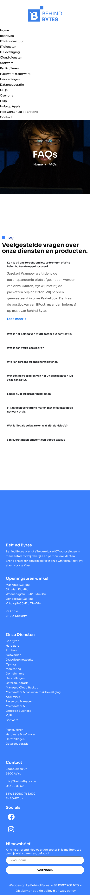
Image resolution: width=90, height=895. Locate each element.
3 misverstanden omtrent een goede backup (35, 438)
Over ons (6, 95)
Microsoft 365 (15, 704)
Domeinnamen (16, 672)
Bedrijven (7, 36)
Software (6, 63)
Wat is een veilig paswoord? (25, 347)
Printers (11, 648)
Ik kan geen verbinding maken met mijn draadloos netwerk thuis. (39, 408)
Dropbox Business (18, 709)
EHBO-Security (16, 614)
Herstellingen (10, 79)
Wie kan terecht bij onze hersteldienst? (32, 361)
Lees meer (15, 318)
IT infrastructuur (11, 41)
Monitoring (13, 667)
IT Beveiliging (10, 52)
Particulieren (9, 68)
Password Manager (19, 699)
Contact (6, 117)
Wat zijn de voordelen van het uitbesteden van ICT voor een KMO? (39, 377)
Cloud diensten (11, 57)
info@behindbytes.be (21, 779)
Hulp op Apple (10, 106)
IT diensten (8, 46)
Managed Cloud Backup (22, 685)
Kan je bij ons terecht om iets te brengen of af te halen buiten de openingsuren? (41, 264)
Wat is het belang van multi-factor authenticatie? (39, 333)
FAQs (4, 90)
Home (4, 30)
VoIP (9, 713)
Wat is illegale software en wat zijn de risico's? (36, 424)
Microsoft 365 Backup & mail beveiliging (33, 690)
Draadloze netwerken (20, 658)
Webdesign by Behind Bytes (29, 883)
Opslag (11, 662)
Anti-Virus (13, 695)
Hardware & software (15, 74)
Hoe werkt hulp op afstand (19, 112)
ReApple (12, 609)
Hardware (12, 644)
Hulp (3, 101)
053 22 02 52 (15, 784)
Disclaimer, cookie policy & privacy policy (46, 889)
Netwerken (13, 653)
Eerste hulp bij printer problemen (28, 393)
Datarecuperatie (12, 84)
